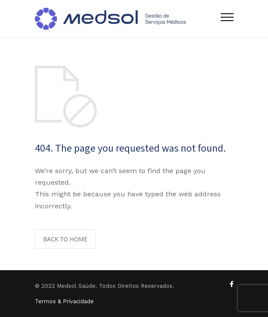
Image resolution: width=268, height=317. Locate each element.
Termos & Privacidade (64, 301)
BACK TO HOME (65, 239)
